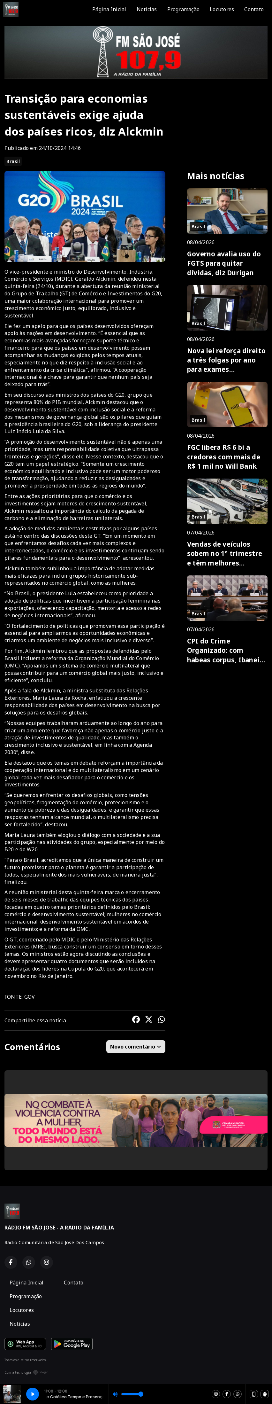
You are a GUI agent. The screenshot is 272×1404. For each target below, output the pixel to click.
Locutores (222, 9)
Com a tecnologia (26, 1372)
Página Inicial (109, 9)
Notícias (147, 9)
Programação (183, 9)
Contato (254, 9)
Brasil (13, 161)
